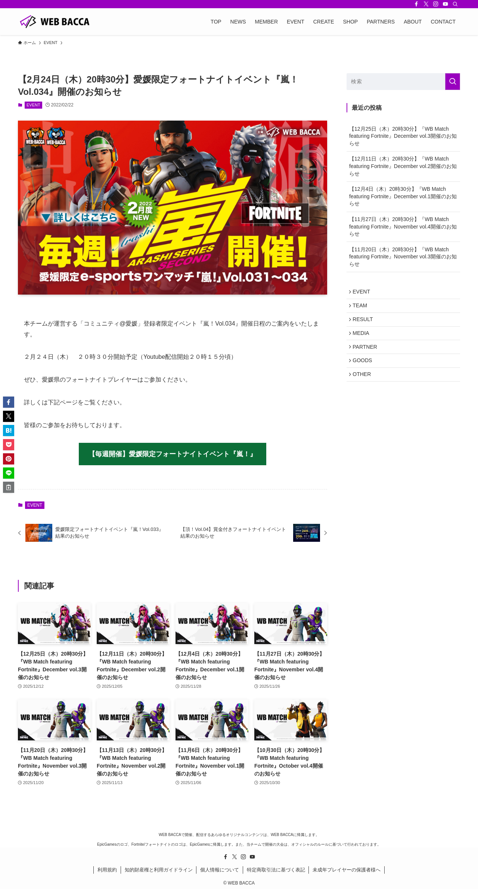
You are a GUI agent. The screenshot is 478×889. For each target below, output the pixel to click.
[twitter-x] (426, 4)
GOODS (364, 370)
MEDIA (362, 339)
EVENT (33, 105)
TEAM (361, 308)
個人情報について (219, 870)
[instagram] (436, 4)
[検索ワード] (403, 81)
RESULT (364, 324)
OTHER (363, 386)
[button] (8, 402)
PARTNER (366, 355)
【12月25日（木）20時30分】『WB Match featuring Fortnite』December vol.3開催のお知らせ (403, 136)
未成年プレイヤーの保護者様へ (347, 870)
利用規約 (107, 870)
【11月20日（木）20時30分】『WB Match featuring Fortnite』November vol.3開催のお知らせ (403, 256)
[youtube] (445, 4)
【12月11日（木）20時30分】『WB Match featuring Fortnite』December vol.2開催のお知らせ (403, 166)
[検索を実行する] (452, 81)
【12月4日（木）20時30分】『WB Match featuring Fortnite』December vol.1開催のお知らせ (403, 196)
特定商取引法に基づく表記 (276, 870)
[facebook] (416, 4)
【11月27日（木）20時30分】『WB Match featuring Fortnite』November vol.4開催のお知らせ (403, 226)
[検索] (455, 4)
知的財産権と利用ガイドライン (159, 870)
